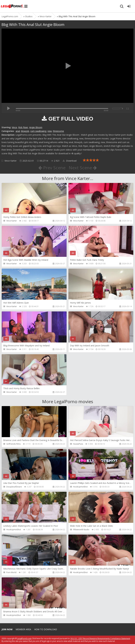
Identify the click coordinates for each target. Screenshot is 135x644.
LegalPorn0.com (24, 638)
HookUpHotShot (80, 486)
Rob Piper (23, 127)
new (50, 131)
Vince (14, 127)
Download (69, 160)
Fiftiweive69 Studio (81, 529)
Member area (23, 629)
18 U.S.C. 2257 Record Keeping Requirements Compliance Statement (100, 638)
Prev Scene (51, 168)
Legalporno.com (12, 6)
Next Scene (83, 168)
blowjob (25, 131)
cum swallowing (38, 131)
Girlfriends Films (13, 444)
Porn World (11, 572)
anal (18, 131)
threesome (58, 131)
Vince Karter (10, 160)
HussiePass (78, 444)
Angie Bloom (35, 127)
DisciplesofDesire (14, 486)
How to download (45, 629)
